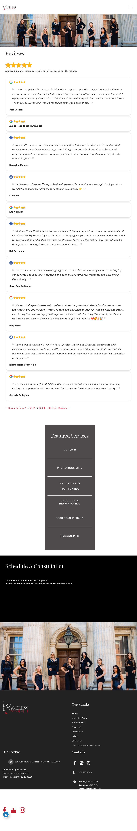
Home (75, 713)
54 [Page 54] (43, 408)
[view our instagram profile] (88, 763)
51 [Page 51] (34, 408)
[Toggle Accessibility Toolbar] (6, 814)
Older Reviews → (61, 408)
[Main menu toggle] (130, 7)
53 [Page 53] (40, 408)
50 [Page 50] (31, 408)
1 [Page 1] (25, 408)
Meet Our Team (79, 718)
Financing (76, 727)
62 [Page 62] (49, 408)
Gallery (75, 736)
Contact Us (77, 741)
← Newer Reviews (14, 408)
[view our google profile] (82, 763)
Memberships (78, 722)
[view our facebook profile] (75, 763)
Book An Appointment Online (86, 745)
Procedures (77, 732)
